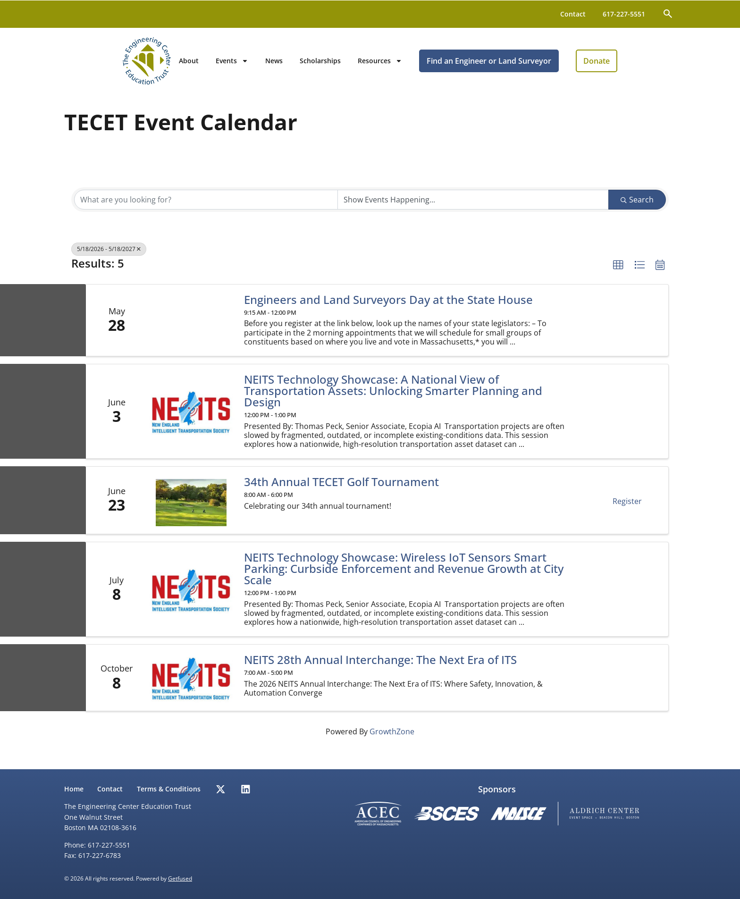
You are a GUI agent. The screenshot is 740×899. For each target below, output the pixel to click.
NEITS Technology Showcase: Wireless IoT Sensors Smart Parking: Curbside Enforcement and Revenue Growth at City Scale (403, 577)
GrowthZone (392, 740)
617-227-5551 (624, 13)
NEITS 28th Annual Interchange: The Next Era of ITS (380, 668)
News (332, 64)
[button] (618, 273)
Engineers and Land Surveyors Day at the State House (388, 308)
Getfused (180, 878)
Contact (573, 13)
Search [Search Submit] (637, 208)
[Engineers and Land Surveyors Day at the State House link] (191, 329)
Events (290, 64)
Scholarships (378, 64)
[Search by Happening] (473, 208)
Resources (438, 64)
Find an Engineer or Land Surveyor (547, 65)
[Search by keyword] (206, 208)
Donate (655, 65)
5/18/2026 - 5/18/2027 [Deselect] (109, 257)
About (247, 64)
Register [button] (627, 509)
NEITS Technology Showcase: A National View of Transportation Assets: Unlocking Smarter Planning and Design (393, 399)
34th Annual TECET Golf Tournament (341, 490)
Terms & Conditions (171, 788)
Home (74, 788)
